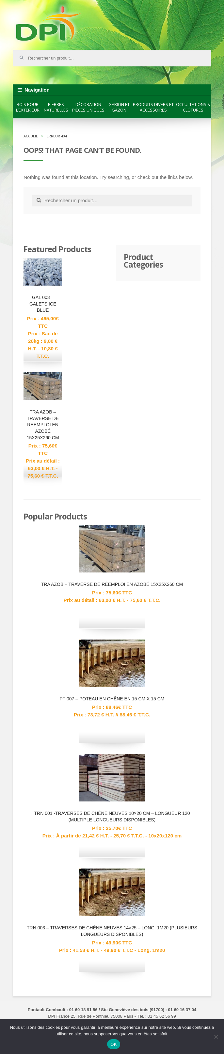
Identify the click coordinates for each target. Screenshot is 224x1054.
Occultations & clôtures (193, 107)
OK (113, 1044)
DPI (49, 24)
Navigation (37, 90)
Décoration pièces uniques (88, 107)
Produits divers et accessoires (153, 107)
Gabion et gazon (119, 107)
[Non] (216, 1036)
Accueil (31, 135)
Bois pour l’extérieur (28, 107)
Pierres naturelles (56, 107)
